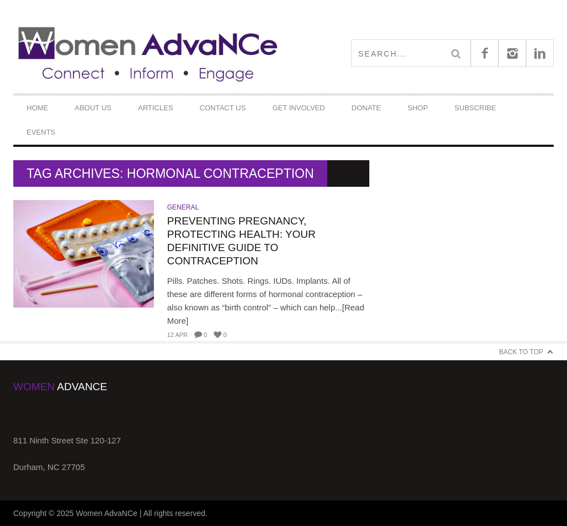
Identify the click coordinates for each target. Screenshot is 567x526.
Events (41, 132)
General (183, 207)
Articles (155, 108)
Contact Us (223, 108)
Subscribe (475, 108)
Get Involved (298, 108)
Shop (418, 108)
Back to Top (521, 352)
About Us (93, 108)
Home (37, 108)
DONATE (366, 108)
